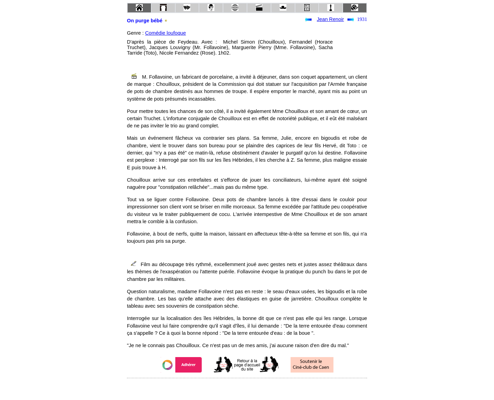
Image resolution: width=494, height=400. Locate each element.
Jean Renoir (330, 19)
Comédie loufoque (165, 33)
